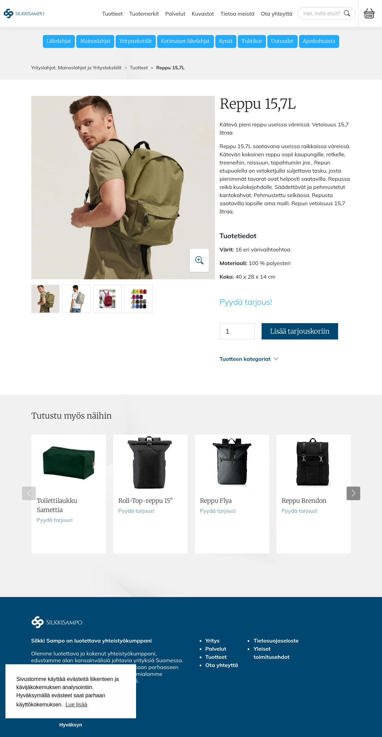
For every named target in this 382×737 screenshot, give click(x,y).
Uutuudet (282, 41)
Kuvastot (203, 13)
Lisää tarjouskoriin (300, 331)
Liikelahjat (59, 41)
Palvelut (175, 13)
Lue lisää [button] (76, 704)
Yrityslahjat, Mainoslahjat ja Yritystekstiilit (76, 68)
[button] (285, 359)
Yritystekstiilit (135, 41)
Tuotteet (112, 13)
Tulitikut (252, 41)
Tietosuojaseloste (276, 640)
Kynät (226, 41)
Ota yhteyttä (277, 13)
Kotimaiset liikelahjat (185, 41)
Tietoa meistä (237, 13)
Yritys (212, 640)
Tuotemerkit (144, 13)
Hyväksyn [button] (70, 724)
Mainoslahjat (95, 41)
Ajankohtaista (319, 41)
